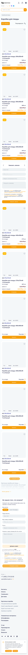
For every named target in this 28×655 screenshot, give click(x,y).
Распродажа (4, 620)
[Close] (25, 642)
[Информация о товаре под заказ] (25, 334)
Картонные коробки (7, 601)
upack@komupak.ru (7, 579)
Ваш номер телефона (7, 519)
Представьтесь (6, 513)
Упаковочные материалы (8, 615)
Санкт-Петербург (14, 509)
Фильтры (5, 23)
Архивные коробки (6, 611)
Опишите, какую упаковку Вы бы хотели (12, 531)
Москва (5, 509)
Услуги (3, 630)
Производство (5, 627)
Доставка (4, 596)
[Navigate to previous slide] (3, 165)
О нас (2, 625)
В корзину (14, 68)
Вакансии (4, 632)
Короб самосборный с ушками (9, 606)
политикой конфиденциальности (11, 195)
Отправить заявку (14, 566)
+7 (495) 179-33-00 (7, 576)
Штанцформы (5, 618)
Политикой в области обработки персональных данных (14, 192)
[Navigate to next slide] (24, 165)
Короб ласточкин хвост (7, 608)
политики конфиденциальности (11, 559)
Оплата (3, 591)
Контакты (4, 589)
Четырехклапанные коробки (9, 603)
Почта (3, 525)
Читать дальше (6, 491)
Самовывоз (4, 594)
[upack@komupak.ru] (9, 6)
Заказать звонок (14, 201)
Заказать (14, 337)
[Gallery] (14, 183)
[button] (20, 23)
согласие (11, 190)
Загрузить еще (14, 478)
